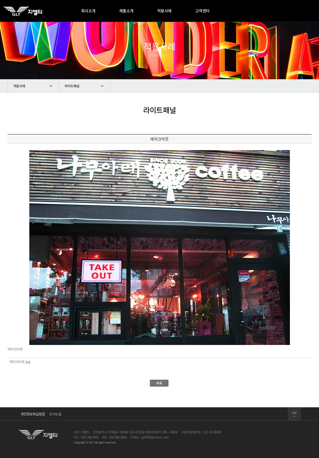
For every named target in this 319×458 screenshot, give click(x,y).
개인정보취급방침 (33, 414)
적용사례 (19, 86)
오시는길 (55, 414)
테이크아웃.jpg (20, 361)
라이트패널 (71, 86)
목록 (159, 383)
